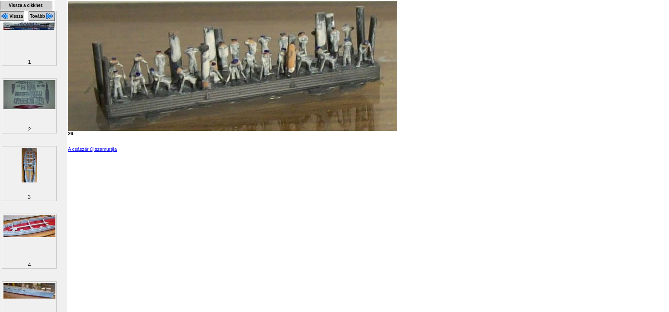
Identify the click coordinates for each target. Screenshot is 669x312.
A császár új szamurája (92, 149)
